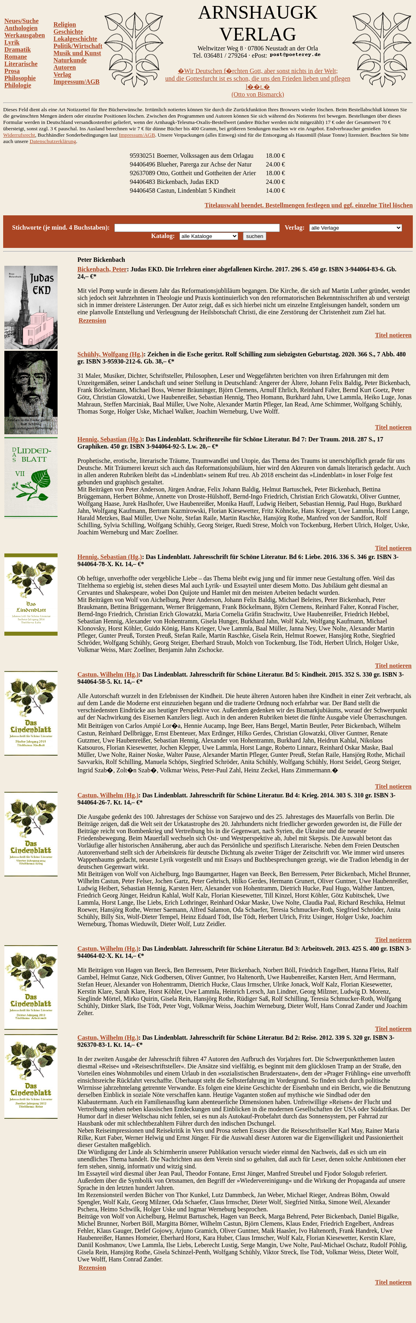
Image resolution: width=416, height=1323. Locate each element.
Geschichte (68, 31)
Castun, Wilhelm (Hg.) (108, 674)
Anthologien (21, 28)
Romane (15, 56)
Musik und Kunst (77, 53)
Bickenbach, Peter (102, 269)
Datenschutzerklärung (53, 141)
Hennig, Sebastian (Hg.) (109, 439)
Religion (65, 24)
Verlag (62, 74)
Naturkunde (70, 60)
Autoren (65, 67)
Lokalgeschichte (75, 38)
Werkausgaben (24, 35)
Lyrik (11, 42)
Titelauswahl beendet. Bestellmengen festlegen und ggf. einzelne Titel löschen (309, 205)
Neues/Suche (21, 20)
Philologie (17, 85)
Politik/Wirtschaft (78, 46)
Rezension (92, 320)
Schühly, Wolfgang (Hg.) (110, 354)
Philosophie (20, 78)
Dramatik (17, 49)
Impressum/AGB (77, 81)
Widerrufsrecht (19, 135)
